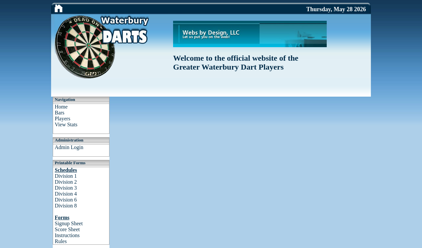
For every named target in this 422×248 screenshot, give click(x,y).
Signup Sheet (69, 223)
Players (62, 118)
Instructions (67, 235)
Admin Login (69, 147)
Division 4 (66, 194)
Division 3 (66, 188)
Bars (59, 112)
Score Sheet (67, 229)
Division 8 (66, 205)
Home (61, 106)
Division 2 (66, 182)
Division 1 (66, 176)
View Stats (66, 124)
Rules (61, 241)
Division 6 (66, 199)
